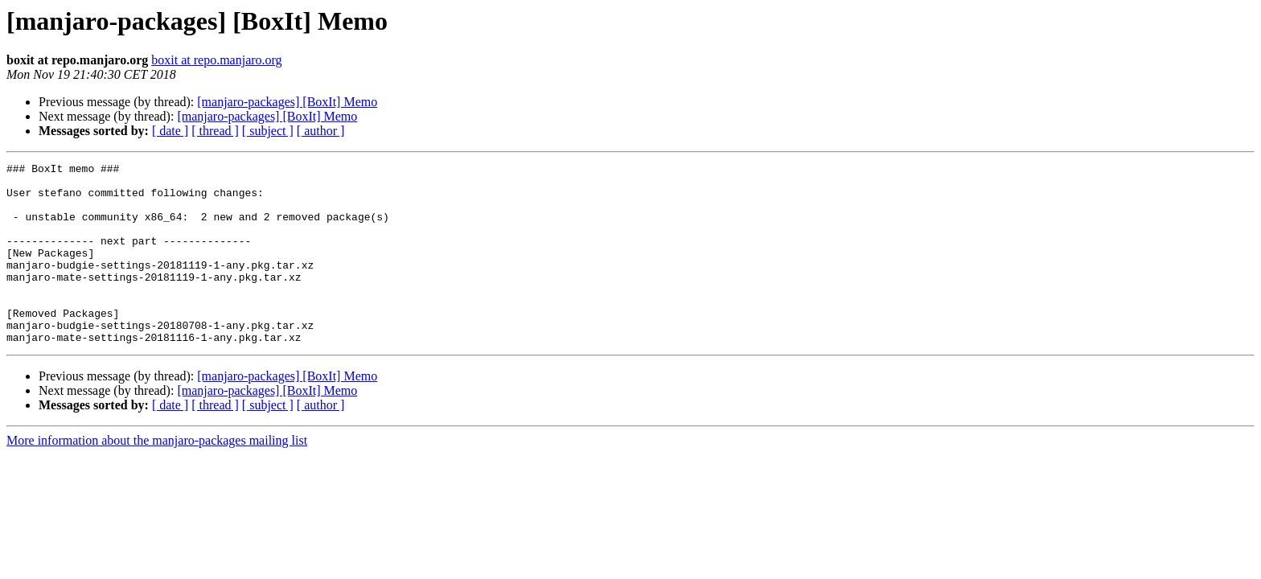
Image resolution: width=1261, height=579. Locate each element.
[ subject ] (268, 131)
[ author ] (321, 131)
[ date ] (170, 131)
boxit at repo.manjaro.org (216, 60)
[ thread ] (215, 131)
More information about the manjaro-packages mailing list (156, 476)
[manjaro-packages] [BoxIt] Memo (287, 102)
